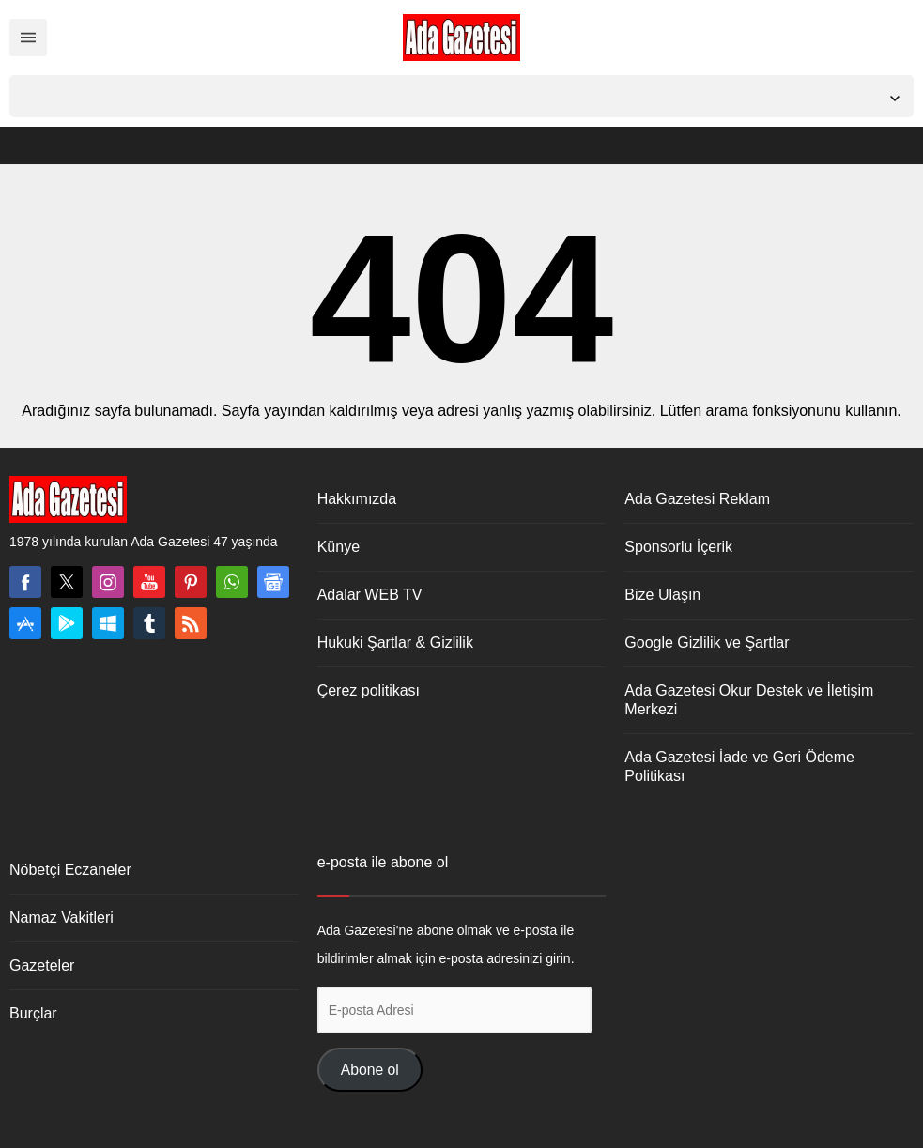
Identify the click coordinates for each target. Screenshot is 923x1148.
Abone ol (370, 1070)
